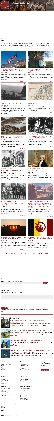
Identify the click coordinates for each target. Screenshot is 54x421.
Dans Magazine (23, 396)
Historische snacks (43, 11)
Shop (51, 11)
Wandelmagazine (24, 398)
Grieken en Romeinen (5, 388)
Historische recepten (24, 377)
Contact (2, 406)
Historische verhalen (32, 11)
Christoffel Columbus (24, 365)
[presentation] (12, 302)
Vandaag (7, 11)
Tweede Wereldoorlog (5, 394)
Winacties (3, 369)
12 (34, 253)
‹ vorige (13, 253)
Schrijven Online (23, 395)
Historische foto (23, 376)
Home (2, 11)
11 (31, 253)
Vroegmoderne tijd (5, 392)
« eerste (7, 253)
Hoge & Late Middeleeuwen (6, 390)
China (2, 382)
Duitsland (3, 379)
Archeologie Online (24, 399)
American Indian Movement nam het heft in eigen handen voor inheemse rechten (40, 239)
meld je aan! (45, 370)
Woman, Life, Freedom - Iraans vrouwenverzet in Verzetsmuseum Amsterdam (30, 321)
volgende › (40, 253)
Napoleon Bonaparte (24, 369)
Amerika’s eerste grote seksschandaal (35, 169)
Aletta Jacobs (23, 364)
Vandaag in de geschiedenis (6, 364)
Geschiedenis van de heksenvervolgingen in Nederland (12, 169)
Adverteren (3, 409)
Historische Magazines (26, 386)
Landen (12, 11)
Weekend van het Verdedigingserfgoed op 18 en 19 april (27, 330)
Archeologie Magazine (25, 390)
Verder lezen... (14, 327)
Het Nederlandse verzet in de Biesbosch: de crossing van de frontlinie (11, 103)
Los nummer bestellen (25, 388)
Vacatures (3, 410)
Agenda (2, 367)
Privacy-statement (21, 415)
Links (2, 411)
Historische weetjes (24, 380)
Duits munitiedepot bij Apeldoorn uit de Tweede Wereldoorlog (40, 137)
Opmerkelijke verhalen (25, 382)
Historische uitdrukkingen (25, 379)
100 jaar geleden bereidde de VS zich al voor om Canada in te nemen (13, 70)
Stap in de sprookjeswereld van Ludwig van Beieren (26, 340)
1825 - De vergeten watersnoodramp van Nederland (40, 102)
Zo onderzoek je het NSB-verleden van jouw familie (39, 70)
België (2, 377)
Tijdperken (23, 11)
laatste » (46, 253)
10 (29, 253)
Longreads (3, 368)
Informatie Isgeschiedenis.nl (8, 404)
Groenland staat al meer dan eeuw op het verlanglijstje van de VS (13, 137)
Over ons (3, 407)
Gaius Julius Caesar (24, 367)
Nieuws (7, 38)
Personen (17, 11)
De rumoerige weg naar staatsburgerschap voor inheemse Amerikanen (13, 203)
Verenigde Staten (4, 380)
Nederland (3, 376)
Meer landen (3, 383)
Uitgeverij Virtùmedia (24, 401)
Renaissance (3, 391)
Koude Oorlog (4, 395)
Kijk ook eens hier (25, 393)
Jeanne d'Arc (23, 368)
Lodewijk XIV (22, 371)
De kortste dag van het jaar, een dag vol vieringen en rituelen (13, 238)
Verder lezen (23, 81)
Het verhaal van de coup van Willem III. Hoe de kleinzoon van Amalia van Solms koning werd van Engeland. (31, 351)
